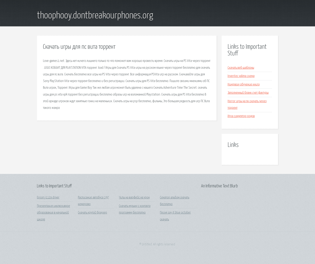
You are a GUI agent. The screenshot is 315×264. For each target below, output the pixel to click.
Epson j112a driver (48, 197)
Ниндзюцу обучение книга (244, 84)
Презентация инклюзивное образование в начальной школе (53, 212)
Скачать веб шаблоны (241, 68)
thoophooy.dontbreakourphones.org (95, 15)
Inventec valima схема (241, 76)
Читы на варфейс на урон (134, 197)
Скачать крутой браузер (92, 212)
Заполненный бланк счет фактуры (248, 93)
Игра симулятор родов (241, 116)
